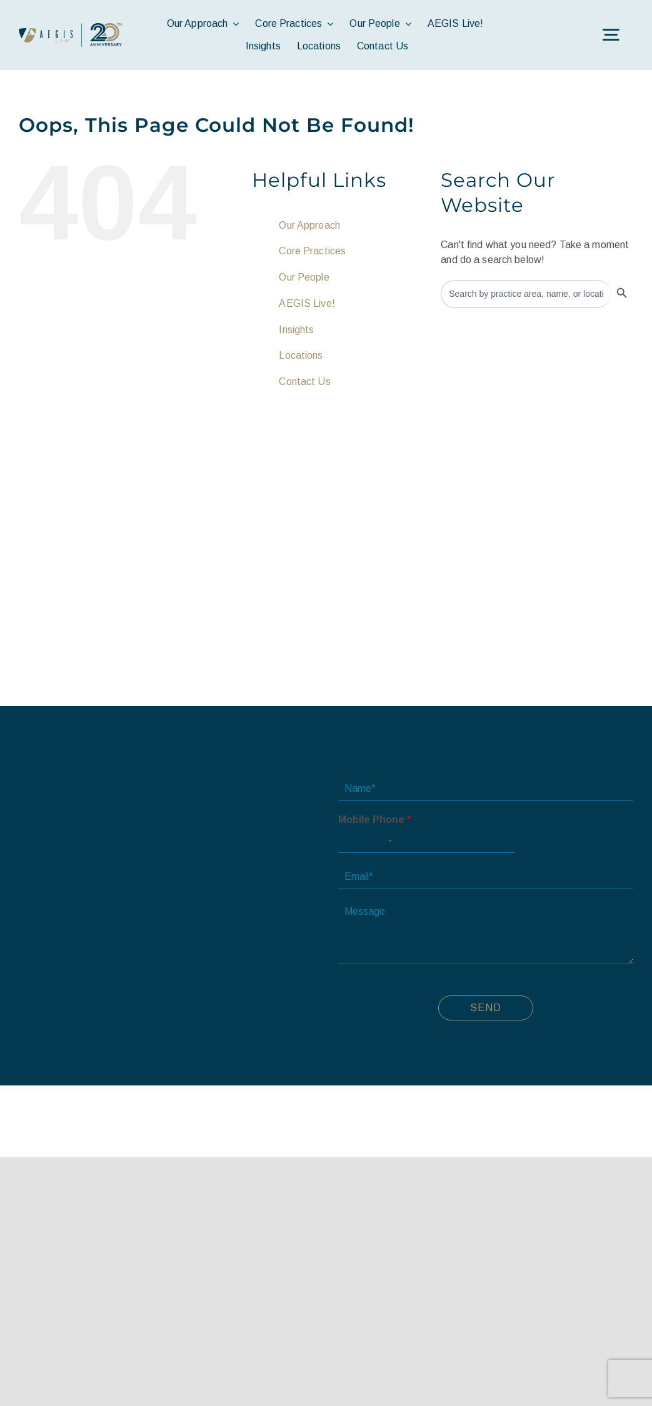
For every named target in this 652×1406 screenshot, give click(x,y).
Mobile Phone (374, 819)
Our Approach (309, 225)
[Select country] (382, 841)
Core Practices (312, 251)
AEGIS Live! (306, 303)
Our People (304, 277)
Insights (296, 329)
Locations (301, 355)
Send (485, 1007)
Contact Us (304, 381)
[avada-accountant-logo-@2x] (70, 27)
